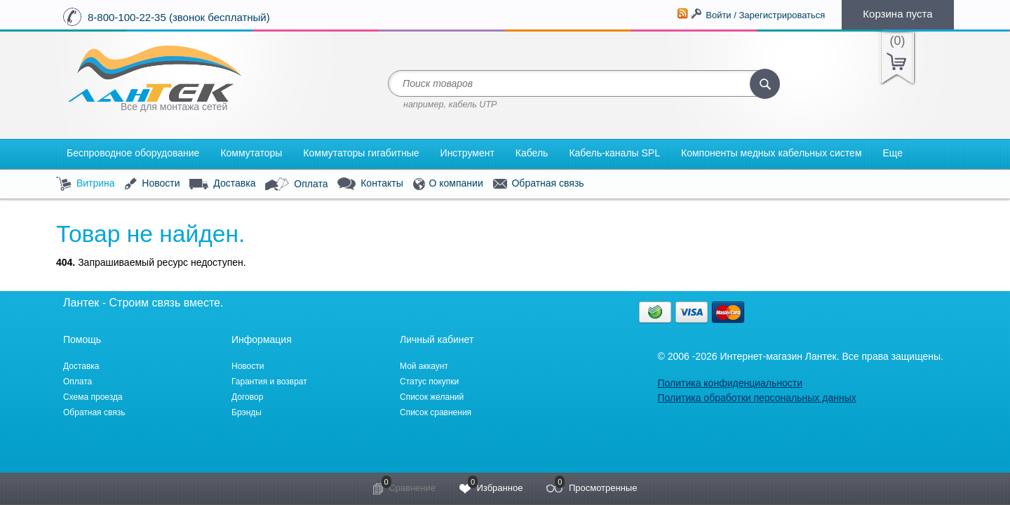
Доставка (222, 183)
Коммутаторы (251, 153)
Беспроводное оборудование (133, 153)
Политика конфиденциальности (729, 383)
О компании (448, 184)
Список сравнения (435, 412)
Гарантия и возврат (269, 381)
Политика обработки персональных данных (756, 397)
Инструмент (467, 153)
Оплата (296, 184)
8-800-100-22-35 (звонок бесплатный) (179, 17)
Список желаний (432, 397)
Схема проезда (93, 397)
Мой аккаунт (424, 366)
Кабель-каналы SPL (614, 153)
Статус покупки (429, 381)
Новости (152, 184)
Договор (247, 397)
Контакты (370, 184)
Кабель (532, 153)
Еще (893, 153)
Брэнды (246, 412)
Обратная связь (538, 183)
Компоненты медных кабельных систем (771, 153)
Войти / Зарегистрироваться (765, 15)
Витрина (85, 184)
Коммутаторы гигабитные (361, 153)
